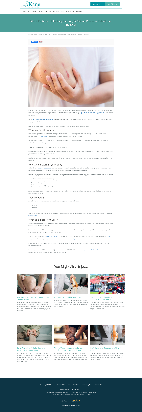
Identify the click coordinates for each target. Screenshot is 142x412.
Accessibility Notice (87, 385)
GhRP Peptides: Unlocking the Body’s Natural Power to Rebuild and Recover (69, 34)
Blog (46, 34)
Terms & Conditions (73, 385)
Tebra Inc (52, 385)
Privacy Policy (61, 385)
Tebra (78, 405)
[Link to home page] (28, 4)
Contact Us (98, 385)
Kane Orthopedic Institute (35, 34)
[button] (112, 4)
